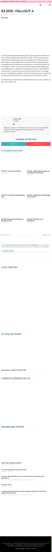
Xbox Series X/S (27, 479)
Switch (17, 1)
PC (20, 1)
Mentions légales (20, 548)
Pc (31, 479)
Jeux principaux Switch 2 (13, 494)
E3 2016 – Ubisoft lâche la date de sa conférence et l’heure (38, 172)
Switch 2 (10, 479)
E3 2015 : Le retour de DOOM (11, 171)
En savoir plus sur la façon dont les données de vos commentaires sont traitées (25, 246)
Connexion (47, 235)
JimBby (5, 14)
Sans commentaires (27, 14)
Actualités (10, 471)
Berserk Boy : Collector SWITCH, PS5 (13, 370)
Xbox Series (11, 1)
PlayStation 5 (4, 1)
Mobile (24, 1)
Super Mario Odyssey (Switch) (11, 463)
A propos (28, 548)
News (30, 494)
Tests (13, 465)
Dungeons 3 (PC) (6, 484)
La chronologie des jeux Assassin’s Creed (13, 469)
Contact (34, 548)
